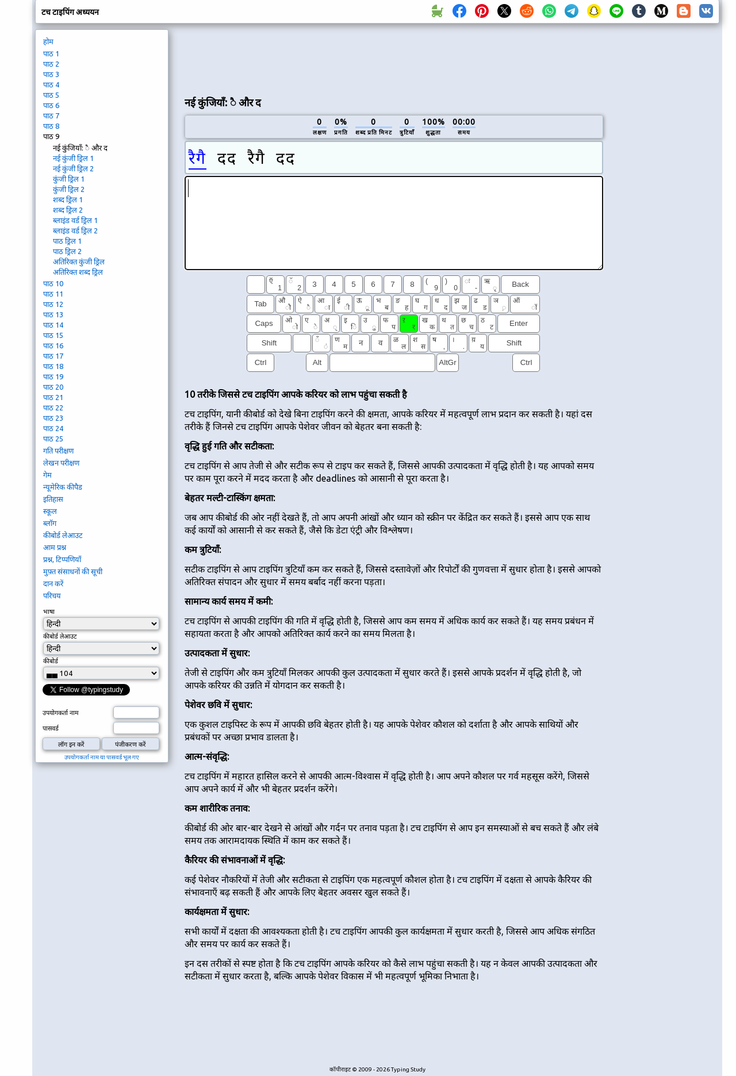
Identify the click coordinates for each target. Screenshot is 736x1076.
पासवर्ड (51, 728)
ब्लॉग (49, 523)
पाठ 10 (53, 283)
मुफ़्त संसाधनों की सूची (72, 571)
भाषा (49, 611)
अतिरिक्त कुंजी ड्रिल (79, 262)
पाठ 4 (51, 84)
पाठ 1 (51, 53)
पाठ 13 (53, 314)
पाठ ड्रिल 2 (67, 251)
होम (48, 41)
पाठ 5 (51, 95)
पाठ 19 (53, 376)
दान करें (53, 583)
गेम (47, 475)
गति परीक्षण (58, 451)
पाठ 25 (53, 439)
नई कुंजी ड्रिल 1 (73, 158)
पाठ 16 (53, 345)
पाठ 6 (51, 105)
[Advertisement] (394, 58)
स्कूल (50, 511)
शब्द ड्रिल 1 (68, 199)
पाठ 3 (51, 74)
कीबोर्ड (50, 661)
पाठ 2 (51, 64)
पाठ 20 (53, 387)
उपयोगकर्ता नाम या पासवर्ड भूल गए (101, 757)
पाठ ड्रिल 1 (67, 241)
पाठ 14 (53, 325)
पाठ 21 (53, 397)
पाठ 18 (53, 366)
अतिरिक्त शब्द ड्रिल (78, 272)
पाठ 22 (53, 407)
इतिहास (53, 499)
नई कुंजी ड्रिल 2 (73, 168)
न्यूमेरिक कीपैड (62, 487)
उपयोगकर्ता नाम (61, 712)
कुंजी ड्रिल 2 (69, 189)
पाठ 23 (53, 418)
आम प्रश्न (54, 547)
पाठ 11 (53, 294)
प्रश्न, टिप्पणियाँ (62, 559)
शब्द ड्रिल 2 (68, 210)
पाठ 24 (53, 428)
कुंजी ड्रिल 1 (69, 179)
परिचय (52, 595)
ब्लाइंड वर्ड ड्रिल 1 (75, 220)
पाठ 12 (53, 304)
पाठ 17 (53, 356)
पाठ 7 (51, 116)
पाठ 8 (51, 126)
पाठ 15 (53, 335)
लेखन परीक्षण (61, 463)
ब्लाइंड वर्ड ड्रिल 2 (75, 230)
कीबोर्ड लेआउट (63, 535)
